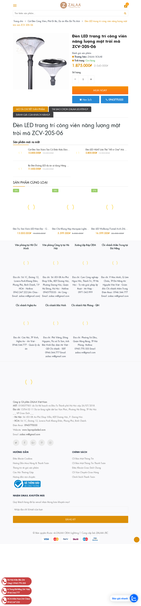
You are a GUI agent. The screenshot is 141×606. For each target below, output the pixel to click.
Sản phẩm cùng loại (30, 182)
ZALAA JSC (102, 532)
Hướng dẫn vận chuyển (24, 476)
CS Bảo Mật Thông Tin (83, 458)
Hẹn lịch (86, 99)
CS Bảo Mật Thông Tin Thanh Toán (89, 463)
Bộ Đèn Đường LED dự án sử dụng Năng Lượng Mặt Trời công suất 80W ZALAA (66, 165)
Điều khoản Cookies (22, 458)
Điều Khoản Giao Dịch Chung (86, 467)
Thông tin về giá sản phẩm (26, 467)
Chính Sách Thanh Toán (83, 476)
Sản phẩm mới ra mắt (26, 142)
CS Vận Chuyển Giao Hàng (85, 472)
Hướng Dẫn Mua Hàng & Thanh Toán (31, 463)
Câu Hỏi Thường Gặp (23, 472)
